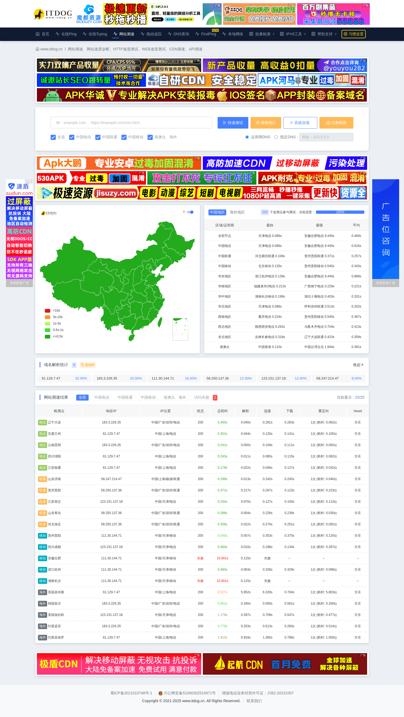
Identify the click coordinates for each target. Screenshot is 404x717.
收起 (358, 365)
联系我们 (254, 701)
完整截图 (336, 122)
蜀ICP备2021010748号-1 (131, 693)
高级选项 (299, 122)
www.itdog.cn (49, 49)
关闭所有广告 (19, 283)
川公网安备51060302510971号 (190, 693)
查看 (357, 422)
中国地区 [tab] (217, 212)
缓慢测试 (266, 122)
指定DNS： (286, 137)
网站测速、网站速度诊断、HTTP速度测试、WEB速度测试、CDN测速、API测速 (135, 49)
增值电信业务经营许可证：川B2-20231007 (258, 693)
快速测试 (233, 122)
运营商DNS (257, 137)
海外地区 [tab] (237, 212)
